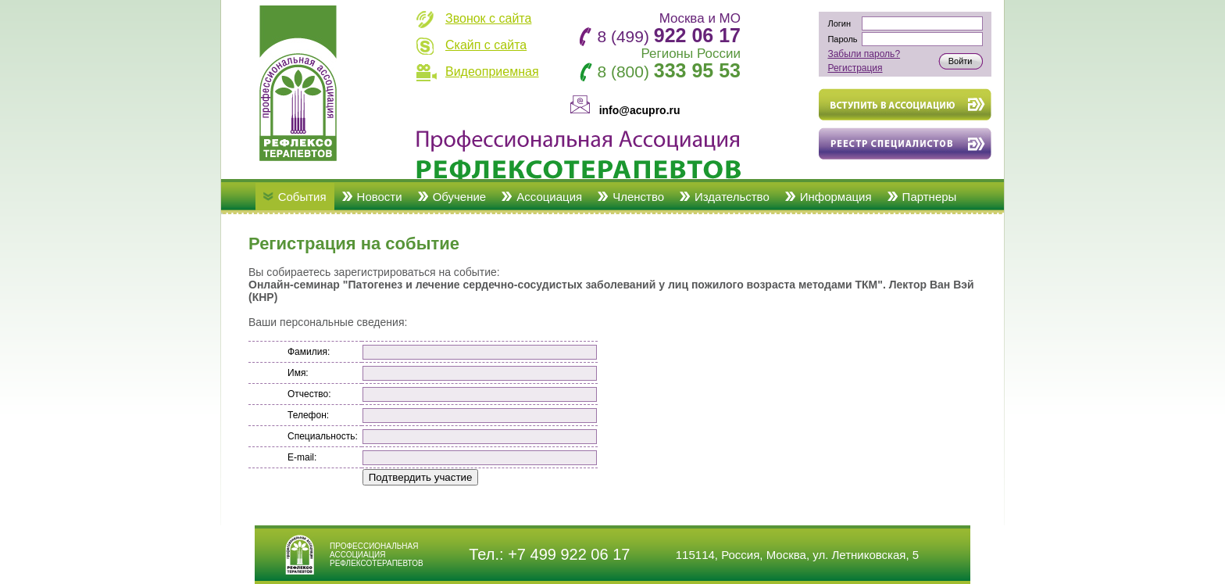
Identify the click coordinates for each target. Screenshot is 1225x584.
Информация (836, 196)
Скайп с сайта (486, 45)
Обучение (460, 196)
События (302, 196)
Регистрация (854, 68)
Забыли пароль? (863, 53)
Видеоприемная (492, 71)
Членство (638, 196)
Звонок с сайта (488, 18)
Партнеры (929, 196)
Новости (379, 196)
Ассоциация (549, 196)
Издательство (732, 196)
